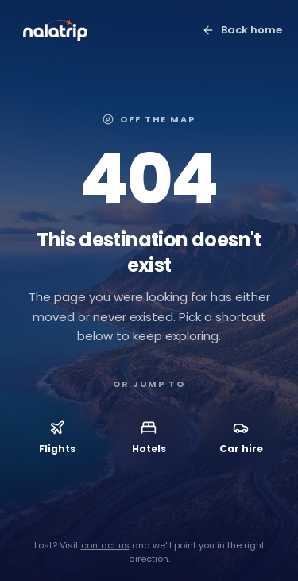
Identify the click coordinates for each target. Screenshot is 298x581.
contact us (105, 545)
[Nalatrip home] (55, 30)
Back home (242, 29)
